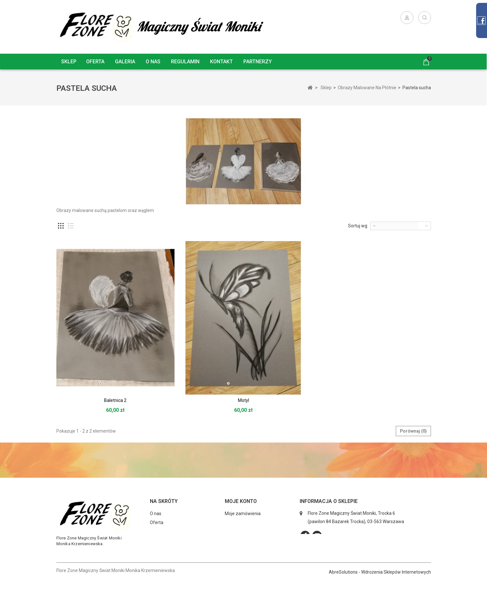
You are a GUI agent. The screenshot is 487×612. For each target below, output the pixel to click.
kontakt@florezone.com (346, 561)
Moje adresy (237, 531)
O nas (153, 62)
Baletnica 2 (115, 400)
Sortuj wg (357, 225)
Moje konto (241, 501)
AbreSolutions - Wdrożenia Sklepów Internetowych (380, 604)
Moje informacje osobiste (250, 540)
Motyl (243, 400)
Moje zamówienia (243, 513)
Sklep (69, 62)
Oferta (95, 62)
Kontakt (221, 62)
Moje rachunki (239, 522)
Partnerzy (257, 62)
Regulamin (185, 62)
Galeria (125, 62)
